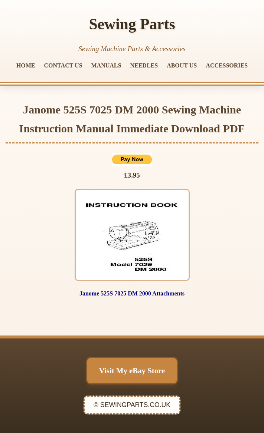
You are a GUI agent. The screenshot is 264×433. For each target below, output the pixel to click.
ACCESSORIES (227, 65)
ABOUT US (182, 65)
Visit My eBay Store (132, 370)
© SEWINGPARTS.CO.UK (132, 405)
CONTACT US (63, 65)
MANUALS (106, 65)
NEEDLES (144, 65)
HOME (25, 65)
